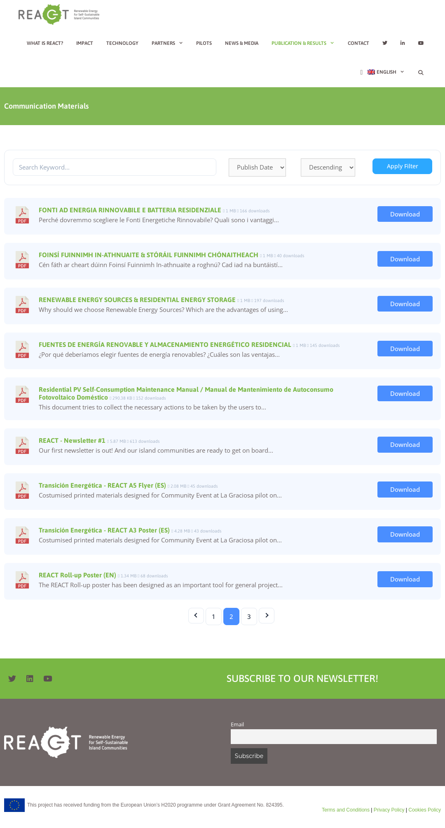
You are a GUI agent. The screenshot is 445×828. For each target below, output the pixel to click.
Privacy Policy (388, 810)
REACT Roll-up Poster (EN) (77, 575)
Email (237, 724)
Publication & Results (306, 43)
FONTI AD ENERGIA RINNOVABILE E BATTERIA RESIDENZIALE (130, 210)
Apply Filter (402, 166)
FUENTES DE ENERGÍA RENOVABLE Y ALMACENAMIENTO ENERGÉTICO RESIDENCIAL (165, 344)
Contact (358, 43)
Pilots (204, 43)
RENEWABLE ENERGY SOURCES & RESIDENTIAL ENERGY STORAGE (137, 299)
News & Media (241, 43)
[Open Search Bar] (421, 72)
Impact (84, 43)
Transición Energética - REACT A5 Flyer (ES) (102, 485)
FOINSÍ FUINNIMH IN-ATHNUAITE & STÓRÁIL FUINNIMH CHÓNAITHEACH (148, 254)
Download (405, 214)
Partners (171, 43)
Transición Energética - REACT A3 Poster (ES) (104, 530)
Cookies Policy (424, 810)
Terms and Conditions (346, 810)
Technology (122, 43)
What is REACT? (45, 43)
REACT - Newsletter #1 (72, 440)
